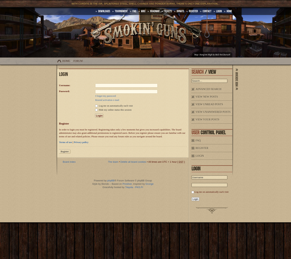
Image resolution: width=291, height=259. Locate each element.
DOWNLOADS (104, 11)
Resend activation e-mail (107, 100)
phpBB (111, 180)
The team (113, 161)
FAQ (134, 11)
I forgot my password (105, 95)
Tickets (168, 11)
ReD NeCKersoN (222, 55)
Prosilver (127, 183)
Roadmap (154, 11)
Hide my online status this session (113, 109)
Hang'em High (206, 55)
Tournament (121, 11)
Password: (64, 91)
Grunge (149, 183)
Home (66, 61)
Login (219, 11)
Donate (180, 11)
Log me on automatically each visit (114, 105)
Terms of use (65, 142)
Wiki (143, 11)
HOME (229, 11)
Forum (78, 61)
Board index (69, 161)
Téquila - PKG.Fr (134, 187)
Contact (207, 11)
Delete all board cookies (133, 161)
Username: (64, 85)
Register (193, 11)
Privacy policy (81, 142)
